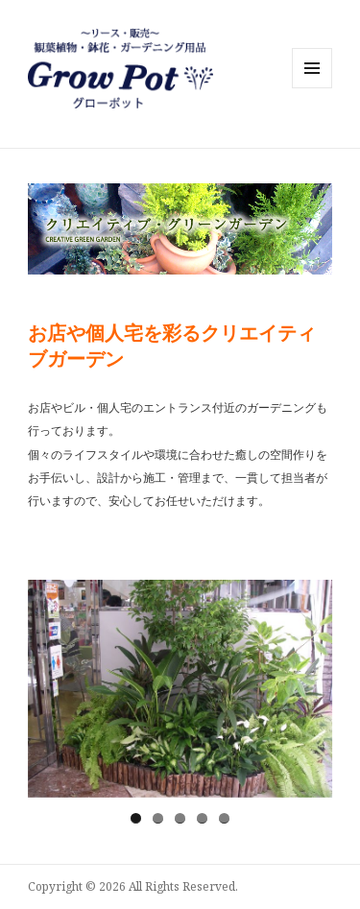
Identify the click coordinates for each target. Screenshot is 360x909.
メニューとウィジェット (312, 87)
